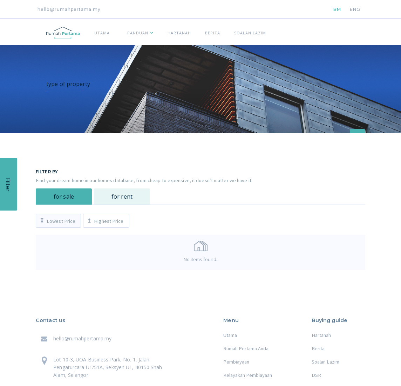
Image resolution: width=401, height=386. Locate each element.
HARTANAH (179, 32)
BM (337, 9)
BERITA (212, 32)
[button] (139, 32)
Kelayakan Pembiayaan (247, 375)
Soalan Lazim (325, 362)
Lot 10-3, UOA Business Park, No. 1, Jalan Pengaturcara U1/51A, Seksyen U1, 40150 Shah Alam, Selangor (107, 367)
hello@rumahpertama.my (69, 9)
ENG (355, 9)
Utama (230, 335)
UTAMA (102, 32)
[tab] (64, 196)
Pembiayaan (236, 362)
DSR (316, 375)
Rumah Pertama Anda (246, 348)
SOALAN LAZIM (250, 32)
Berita (318, 348)
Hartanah (321, 335)
